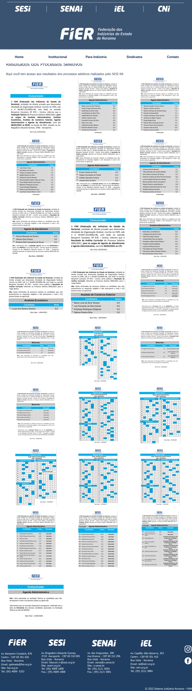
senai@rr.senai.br (105, 662)
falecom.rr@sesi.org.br (62, 662)
